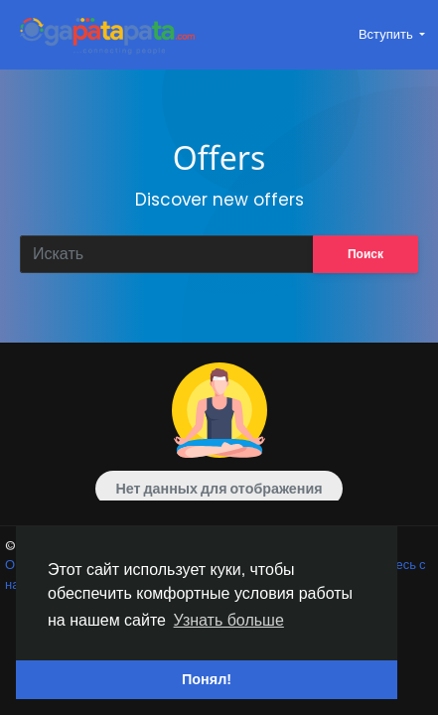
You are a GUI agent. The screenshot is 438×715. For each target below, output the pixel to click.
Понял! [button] (206, 679)
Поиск (365, 253)
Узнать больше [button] (229, 620)
